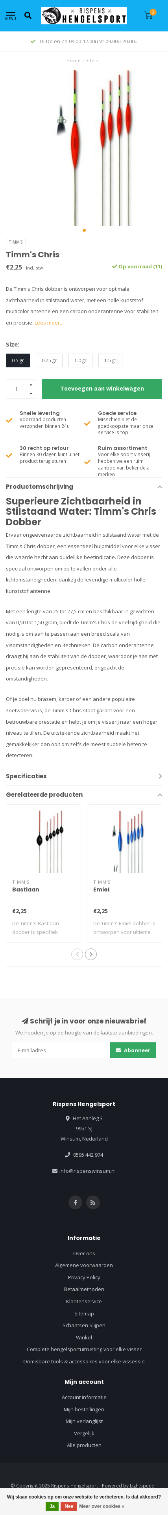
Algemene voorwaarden (84, 1265)
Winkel (84, 1337)
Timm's (16, 242)
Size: (12, 344)
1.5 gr (110, 360)
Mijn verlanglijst (84, 1421)
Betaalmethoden (84, 1289)
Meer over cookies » (101, 1506)
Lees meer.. (48, 322)
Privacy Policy (84, 1277)
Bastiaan (25, 889)
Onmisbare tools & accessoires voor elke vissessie (84, 1361)
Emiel (101, 889)
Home (73, 60)
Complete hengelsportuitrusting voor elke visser (84, 1349)
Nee (69, 1506)
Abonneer (133, 1050)
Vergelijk (84, 1433)
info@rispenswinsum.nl (87, 1170)
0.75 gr (49, 360)
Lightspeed (142, 1485)
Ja (52, 1506)
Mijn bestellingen (84, 1409)
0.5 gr (18, 360)
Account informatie (84, 1397)
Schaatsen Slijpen (84, 1325)
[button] (84, 230)
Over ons (84, 1253)
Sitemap (84, 1313)
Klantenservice (84, 1301)
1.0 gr (80, 360)
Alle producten (84, 1445)
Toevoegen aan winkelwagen (102, 388)
